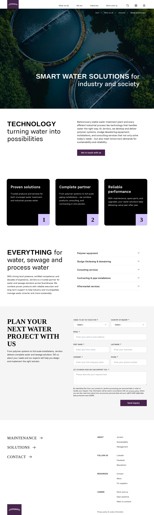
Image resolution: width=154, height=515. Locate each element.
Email (75, 334)
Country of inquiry (119, 322)
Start (97, 15)
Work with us (111, 5)
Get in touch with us (91, 154)
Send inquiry (133, 405)
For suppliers (122, 483)
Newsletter (121, 465)
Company (77, 359)
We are (79, 5)
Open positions (123, 497)
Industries (94, 5)
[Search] (127, 5)
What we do (64, 5)
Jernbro (120, 437)
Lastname (115, 347)
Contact (19, 457)
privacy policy (134, 393)
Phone (113, 359)
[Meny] (144, 5)
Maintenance (25, 438)
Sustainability (122, 442)
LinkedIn (120, 455)
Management (122, 447)
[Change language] (136, 5)
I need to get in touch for (84, 322)
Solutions (122, 15)
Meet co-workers (124, 501)
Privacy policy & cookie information (110, 512)
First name (78, 347)
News (119, 478)
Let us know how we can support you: (90, 372)
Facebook (121, 460)
